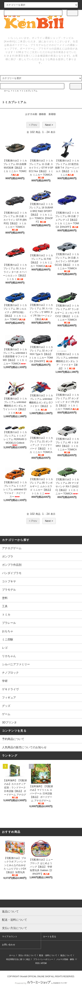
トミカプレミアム (29, 91)
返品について (66, 955)
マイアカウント (9, 936)
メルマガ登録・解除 (65, 959)
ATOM (44, 963)
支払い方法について (27, 955)
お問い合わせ (8, 944)
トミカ (16, 91)
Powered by (41, 983)
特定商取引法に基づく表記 (18, 959)
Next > (49, 124)
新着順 (52, 114)
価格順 (42, 114)
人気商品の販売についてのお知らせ (24, 747)
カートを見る (49, 936)
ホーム (7, 91)
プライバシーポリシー (43, 959)
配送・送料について (48, 955)
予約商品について (13, 739)
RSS (37, 963)
